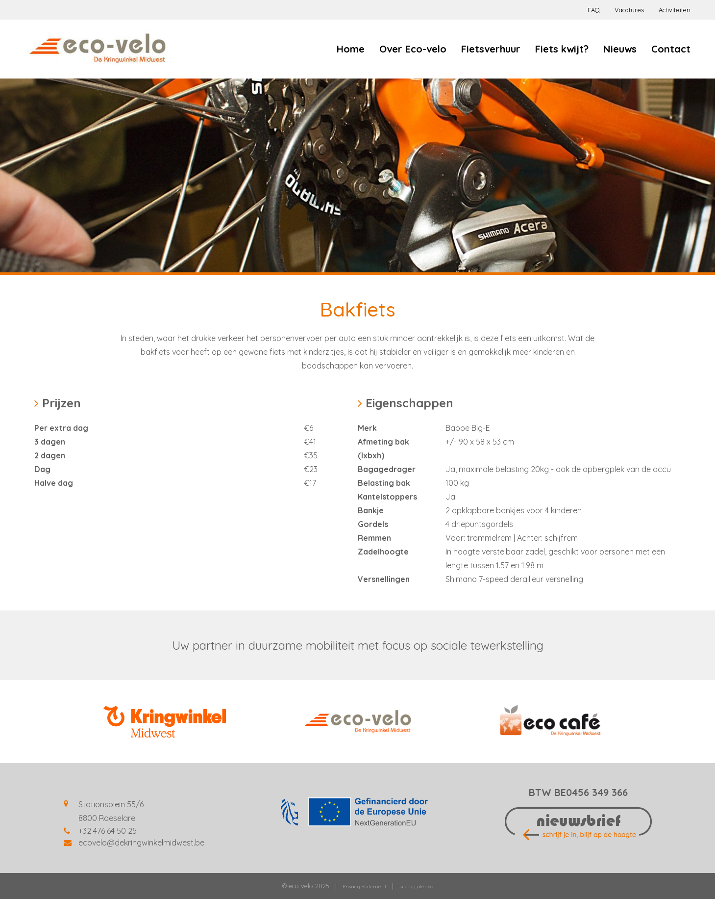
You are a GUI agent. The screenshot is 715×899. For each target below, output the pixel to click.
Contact (670, 49)
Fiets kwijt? (562, 49)
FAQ (594, 10)
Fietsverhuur (490, 49)
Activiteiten (674, 10)
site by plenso (416, 886)
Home (351, 49)
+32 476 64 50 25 (107, 831)
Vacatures (629, 10)
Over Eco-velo (412, 49)
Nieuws (620, 49)
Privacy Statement (364, 886)
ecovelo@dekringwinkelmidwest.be (141, 842)
